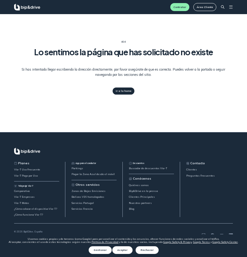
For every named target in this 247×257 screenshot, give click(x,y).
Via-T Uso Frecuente (27, 169)
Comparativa (22, 191)
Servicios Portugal (82, 202)
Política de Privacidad (104, 241)
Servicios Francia (82, 208)
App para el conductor (83, 163)
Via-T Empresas (24, 196)
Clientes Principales (142, 196)
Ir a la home (123, 90)
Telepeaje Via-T (23, 186)
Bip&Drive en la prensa (143, 191)
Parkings (77, 168)
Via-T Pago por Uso (26, 175)
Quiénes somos (139, 185)
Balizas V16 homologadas (87, 196)
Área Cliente (205, 7)
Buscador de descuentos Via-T (148, 168)
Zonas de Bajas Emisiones (88, 191)
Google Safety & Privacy (177, 241)
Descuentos (137, 163)
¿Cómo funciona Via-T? (28, 214)
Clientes (191, 169)
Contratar (179, 7)
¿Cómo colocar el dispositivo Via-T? (35, 208)
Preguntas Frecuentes (200, 175)
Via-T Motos (21, 202)
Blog (131, 208)
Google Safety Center (225, 241)
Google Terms (201, 241)
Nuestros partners (140, 202)
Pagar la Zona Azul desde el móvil (93, 174)
